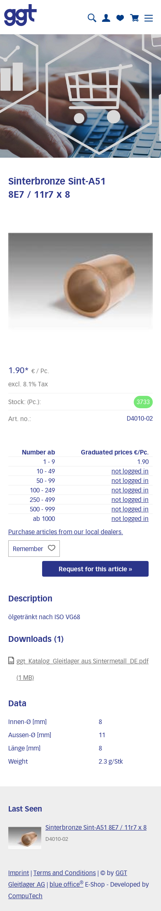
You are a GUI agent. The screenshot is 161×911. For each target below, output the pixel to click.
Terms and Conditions (64, 872)
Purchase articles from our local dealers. (65, 531)
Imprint (18, 872)
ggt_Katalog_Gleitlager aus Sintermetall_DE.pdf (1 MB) (78, 669)
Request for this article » (95, 569)
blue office (66, 884)
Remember (34, 548)
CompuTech (25, 895)
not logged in (130, 471)
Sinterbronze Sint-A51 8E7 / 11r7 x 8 (96, 827)
